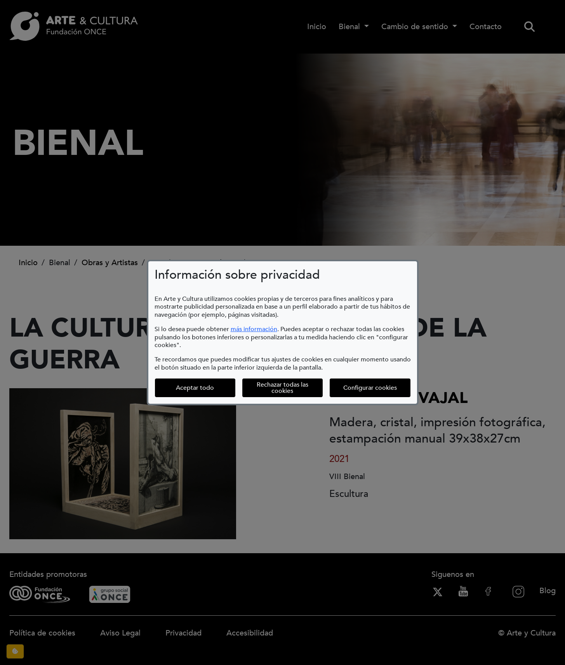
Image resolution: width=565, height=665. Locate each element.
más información (254, 329)
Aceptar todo (195, 388)
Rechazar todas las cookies (282, 387)
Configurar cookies (377, 387)
